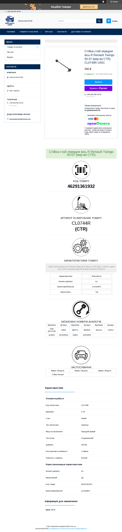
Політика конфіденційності (77, 529)
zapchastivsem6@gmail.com (20, 119)
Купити (98, 82)
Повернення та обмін (17, 38)
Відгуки (10, 57)
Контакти (62, 32)
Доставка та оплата (81, 32)
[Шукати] (99, 21)
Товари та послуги (29, 32)
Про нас (49, 32)
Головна (11, 32)
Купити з (98, 88)
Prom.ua (73, 526)
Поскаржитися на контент (58, 529)
